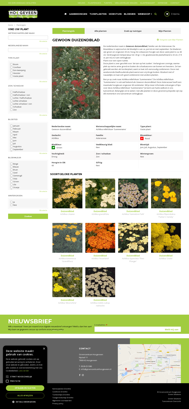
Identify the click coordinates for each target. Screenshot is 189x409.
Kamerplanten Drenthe (61, 389)
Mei (13, 138)
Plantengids (68, 31)
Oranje (14, 187)
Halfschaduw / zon (20, 95)
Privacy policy (57, 403)
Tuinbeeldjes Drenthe (61, 395)
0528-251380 (86, 366)
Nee (13, 205)
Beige (14, 164)
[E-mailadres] (137, 329)
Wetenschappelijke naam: (21, 33)
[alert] (25, 376)
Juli (13, 143)
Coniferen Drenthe (59, 392)
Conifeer (15, 67)
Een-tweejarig (17, 70)
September (16, 149)
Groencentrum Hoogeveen (91, 354)
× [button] (44, 349)
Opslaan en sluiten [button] (25, 388)
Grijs (13, 179)
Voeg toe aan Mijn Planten (171, 39)
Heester (15, 73)
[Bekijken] (169, 14)
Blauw (14, 167)
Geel (13, 173)
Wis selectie (43, 41)
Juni (13, 140)
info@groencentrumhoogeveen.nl (96, 369)
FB (79, 375)
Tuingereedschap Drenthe (62, 397)
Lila (13, 184)
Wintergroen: (15, 195)
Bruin (14, 170)
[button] (25, 401)
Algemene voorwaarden (62, 400)
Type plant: (14, 58)
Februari (15, 129)
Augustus (16, 146)
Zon (13, 110)
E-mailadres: (100, 324)
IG (82, 375)
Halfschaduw (17, 92)
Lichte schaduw (18, 101)
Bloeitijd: (13, 119)
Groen (14, 181)
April (13, 135)
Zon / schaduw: (16, 86)
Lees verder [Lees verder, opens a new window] (24, 370)
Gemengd (16, 176)
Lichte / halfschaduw (21, 98)
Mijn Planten (165, 31)
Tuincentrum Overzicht (171, 401)
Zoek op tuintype (132, 31)
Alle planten (100, 31)
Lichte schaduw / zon (21, 104)
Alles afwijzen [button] (25, 395)
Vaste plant (16, 76)
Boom (14, 64)
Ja (12, 202)
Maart (14, 132)
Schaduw (15, 107)
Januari (14, 126)
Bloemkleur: (14, 157)
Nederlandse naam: (18, 45)
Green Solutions (174, 394)
